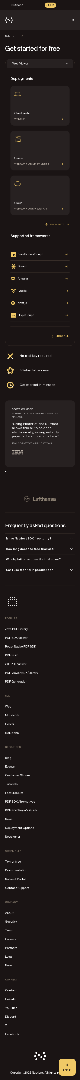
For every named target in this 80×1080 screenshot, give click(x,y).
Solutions (12, 733)
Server (9, 724)
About (9, 913)
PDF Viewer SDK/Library (21, 673)
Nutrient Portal (15, 879)
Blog (8, 758)
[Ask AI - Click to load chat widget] (67, 1067)
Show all (59, 336)
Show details (56, 224)
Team (9, 930)
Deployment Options (19, 828)
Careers (10, 939)
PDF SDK (11, 655)
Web (8, 707)
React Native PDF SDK (20, 647)
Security (11, 922)
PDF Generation (16, 682)
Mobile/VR (12, 715)
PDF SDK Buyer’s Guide (21, 810)
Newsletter (12, 837)
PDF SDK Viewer (16, 638)
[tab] (5, 471)
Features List (14, 793)
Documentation (16, 870)
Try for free (13, 862)
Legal (8, 957)
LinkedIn (10, 999)
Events (10, 767)
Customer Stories (18, 775)
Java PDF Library (16, 629)
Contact (11, 990)
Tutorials (11, 784)
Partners (11, 948)
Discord (10, 1017)
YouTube (11, 1008)
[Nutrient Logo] (9, 20)
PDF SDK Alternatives (20, 802)
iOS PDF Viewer (15, 664)
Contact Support (17, 888)
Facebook (12, 1034)
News (9, 819)
